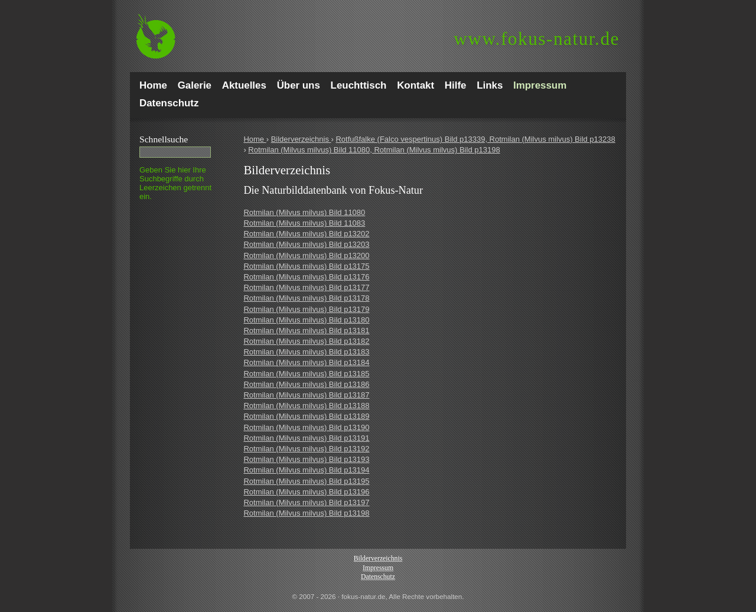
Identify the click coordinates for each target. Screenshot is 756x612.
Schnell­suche (163, 139)
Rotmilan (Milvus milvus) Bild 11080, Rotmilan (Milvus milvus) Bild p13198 (374, 149)
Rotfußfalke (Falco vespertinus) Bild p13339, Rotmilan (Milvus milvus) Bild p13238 (475, 139)
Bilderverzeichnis (301, 139)
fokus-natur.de (537, 38)
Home (254, 139)
